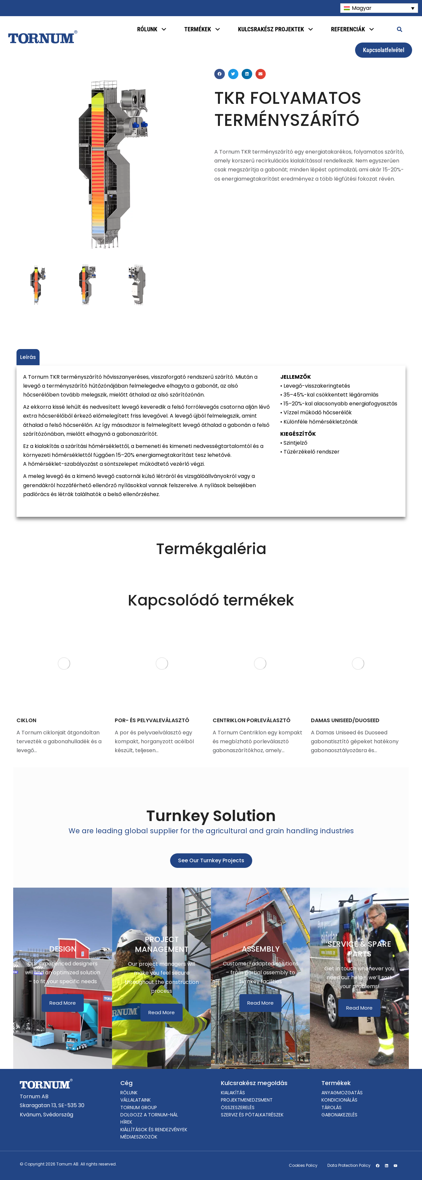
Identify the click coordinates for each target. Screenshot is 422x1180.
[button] (219, 74)
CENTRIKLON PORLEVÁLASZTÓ (251, 720)
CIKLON (26, 720)
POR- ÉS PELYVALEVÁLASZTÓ (152, 720)
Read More (62, 1002)
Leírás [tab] (28, 357)
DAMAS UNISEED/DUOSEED (345, 720)
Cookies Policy (303, 1165)
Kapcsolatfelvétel (383, 49)
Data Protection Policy (349, 1165)
